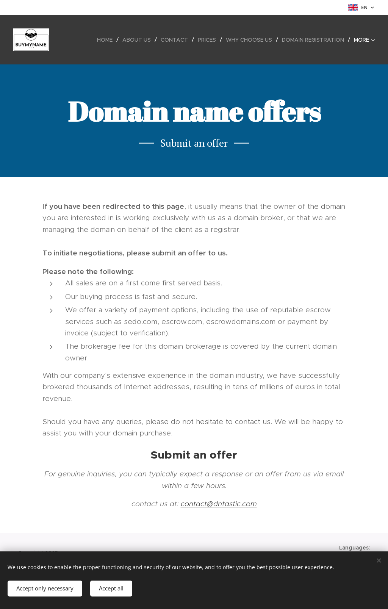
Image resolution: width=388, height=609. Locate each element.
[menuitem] (107, 39)
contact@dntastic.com (219, 503)
